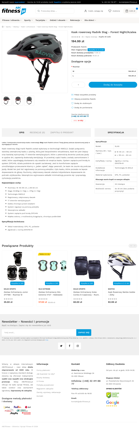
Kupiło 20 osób (105, 37)
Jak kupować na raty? (46, 374)
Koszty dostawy (43, 378)
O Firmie (40, 381)
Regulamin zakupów (45, 389)
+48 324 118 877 (109, 2)
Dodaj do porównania (83, 108)
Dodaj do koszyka (112, 84)
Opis (21, 132)
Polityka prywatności (45, 385)
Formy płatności (43, 370)
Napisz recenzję (91, 37)
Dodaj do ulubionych (83, 103)
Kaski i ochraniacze (28, 27)
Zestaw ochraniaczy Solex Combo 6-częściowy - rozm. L (86, 295)
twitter (61, 346)
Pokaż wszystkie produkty (85, 95)
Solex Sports (10, 289)
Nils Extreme (44, 289)
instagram (77, 346)
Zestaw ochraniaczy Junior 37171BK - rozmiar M (16, 293)
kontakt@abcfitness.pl (80, 402)
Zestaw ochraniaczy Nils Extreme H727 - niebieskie (50, 293)
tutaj (46, 340)
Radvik (84, 47)
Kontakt (40, 396)
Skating (16, 27)
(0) (83, 37)
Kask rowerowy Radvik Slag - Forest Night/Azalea (55, 27)
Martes (111, 289)
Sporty (8, 27)
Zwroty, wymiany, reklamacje (49, 392)
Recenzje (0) (37, 132)
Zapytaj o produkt (61, 132)
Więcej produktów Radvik (85, 99)
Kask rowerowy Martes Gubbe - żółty (121, 293)
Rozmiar (76, 67)
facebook (69, 346)
